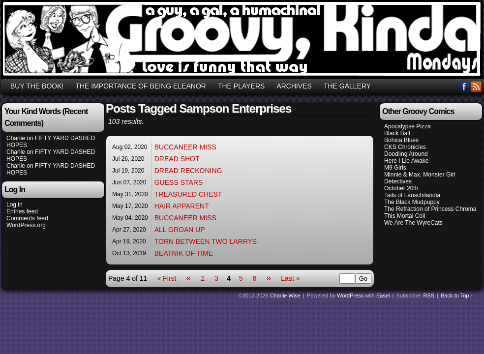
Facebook (464, 86)
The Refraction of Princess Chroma (430, 209)
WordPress (350, 295)
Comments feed (27, 218)
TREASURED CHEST (188, 194)
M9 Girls (395, 167)
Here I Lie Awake (406, 160)
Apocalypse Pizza (407, 126)
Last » (290, 278)
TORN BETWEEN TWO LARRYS (205, 241)
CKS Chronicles (405, 147)
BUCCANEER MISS (185, 147)
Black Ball (397, 133)
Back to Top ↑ (457, 295)
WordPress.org (26, 225)
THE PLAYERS (241, 86)
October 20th (401, 188)
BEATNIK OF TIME (183, 253)
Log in (14, 204)
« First (166, 278)
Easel (383, 295)
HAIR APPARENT (181, 206)
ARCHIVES (294, 86)
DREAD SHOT (177, 159)
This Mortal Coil (404, 215)
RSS (476, 86)
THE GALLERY (347, 86)
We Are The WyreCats (413, 222)
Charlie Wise (285, 295)
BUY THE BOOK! (36, 86)
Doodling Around (406, 153)
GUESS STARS (178, 182)
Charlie (15, 138)
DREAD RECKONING (188, 171)
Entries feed (22, 211)
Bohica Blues (401, 140)
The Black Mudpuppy (412, 202)
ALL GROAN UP (179, 230)
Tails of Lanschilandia (412, 195)
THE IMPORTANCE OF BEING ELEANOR (140, 86)
